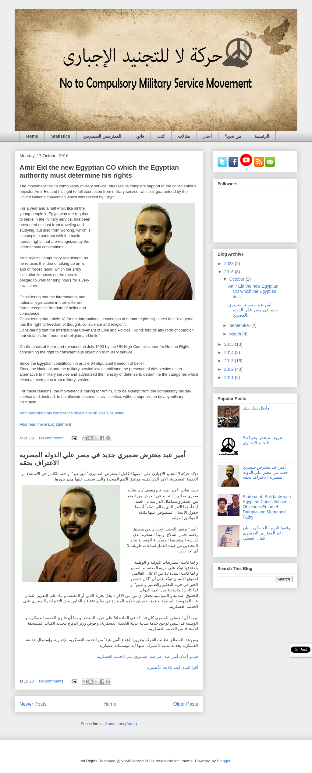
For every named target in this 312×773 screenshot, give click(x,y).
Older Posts (185, 704)
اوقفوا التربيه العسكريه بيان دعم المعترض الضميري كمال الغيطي (267, 533)
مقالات (184, 136)
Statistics (60, 136)
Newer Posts (33, 704)
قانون (139, 136)
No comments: (52, 438)
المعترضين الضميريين (102, 136)
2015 (229, 344)
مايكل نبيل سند (256, 408)
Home (32, 136)
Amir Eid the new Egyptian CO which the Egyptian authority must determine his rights (99, 171)
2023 (229, 263)
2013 (229, 360)
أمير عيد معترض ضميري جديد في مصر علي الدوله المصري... (253, 309)
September (240, 325)
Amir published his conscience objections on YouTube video (72, 413)
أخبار (207, 136)
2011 (229, 377)
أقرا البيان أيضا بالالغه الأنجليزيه (171, 667)
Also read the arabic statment (45, 424)
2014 (229, 352)
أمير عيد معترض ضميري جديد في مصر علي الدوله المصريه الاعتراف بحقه (265, 472)
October (237, 279)
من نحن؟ (233, 136)
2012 (229, 369)
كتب (161, 136)
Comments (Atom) (121, 724)
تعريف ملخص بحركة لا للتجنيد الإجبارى (263, 440)
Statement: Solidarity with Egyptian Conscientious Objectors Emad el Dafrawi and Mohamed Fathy (267, 506)
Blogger (223, 761)
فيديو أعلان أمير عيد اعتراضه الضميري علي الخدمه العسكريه (147, 656)
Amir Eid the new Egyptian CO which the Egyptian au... (253, 291)
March (235, 334)
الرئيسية (261, 136)
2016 (229, 271)
